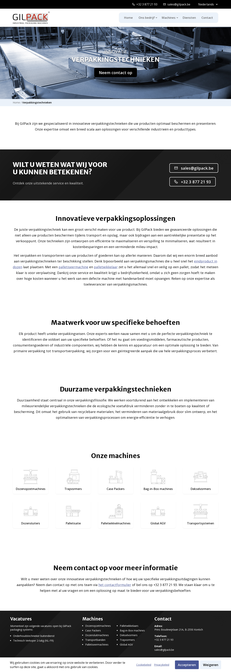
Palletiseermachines (96, 644)
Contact (206, 18)
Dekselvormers (128, 635)
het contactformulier (114, 585)
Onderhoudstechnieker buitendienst (34, 636)
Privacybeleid (161, 664)
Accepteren (187, 665)
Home (125, 18)
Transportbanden (95, 640)
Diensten (187, 18)
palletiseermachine (73, 267)
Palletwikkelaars (129, 625)
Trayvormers (127, 640)
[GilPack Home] (31, 18)
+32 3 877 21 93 (146, 4)
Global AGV (126, 644)
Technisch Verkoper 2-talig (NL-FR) (33, 640)
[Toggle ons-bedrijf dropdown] (154, 18)
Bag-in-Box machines (132, 630)
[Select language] (207, 4)
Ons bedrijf (144, 18)
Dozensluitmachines (97, 635)
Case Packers (93, 630)
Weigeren (210, 665)
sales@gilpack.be (178, 4)
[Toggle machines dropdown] (175, 18)
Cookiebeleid (143, 664)
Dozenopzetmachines (98, 625)
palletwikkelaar (106, 267)
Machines (166, 18)
